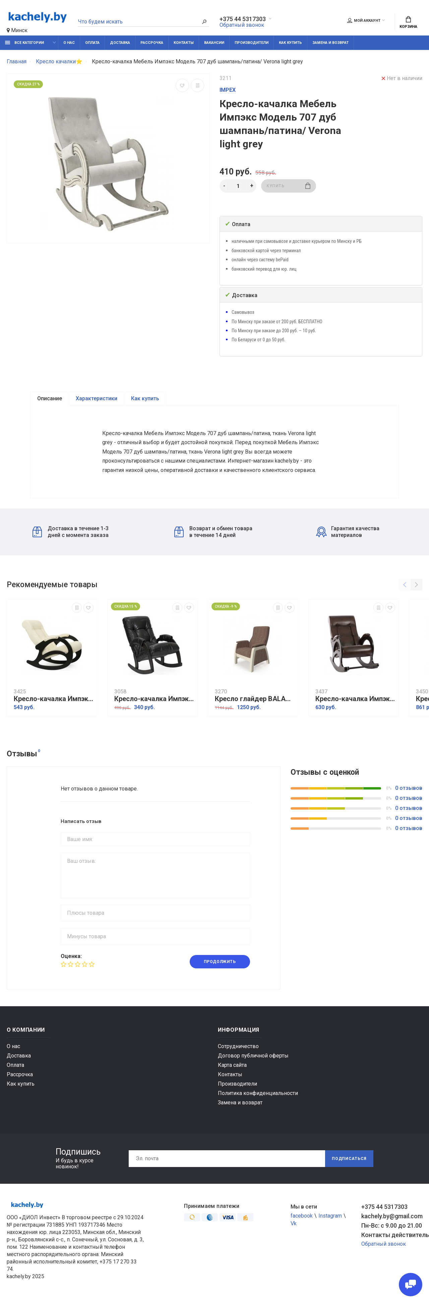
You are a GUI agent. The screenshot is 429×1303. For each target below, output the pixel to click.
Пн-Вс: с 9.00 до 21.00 (391, 1225)
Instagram (330, 1216)
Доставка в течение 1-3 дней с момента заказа (71, 531)
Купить (288, 186)
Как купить (290, 43)
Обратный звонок (242, 25)
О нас (69, 43)
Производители (251, 43)
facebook (302, 1216)
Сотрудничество (238, 1046)
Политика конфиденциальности (258, 1093)
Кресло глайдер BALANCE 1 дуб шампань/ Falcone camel (255, 699)
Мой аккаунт (363, 20)
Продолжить (220, 961)
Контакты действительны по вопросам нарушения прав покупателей (391, 1234)
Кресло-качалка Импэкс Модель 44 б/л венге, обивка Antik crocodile (355, 699)
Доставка (120, 43)
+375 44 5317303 (243, 19)
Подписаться (349, 1158)
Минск (17, 30)
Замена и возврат (330, 43)
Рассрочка (151, 43)
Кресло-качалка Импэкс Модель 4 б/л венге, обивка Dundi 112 (54, 699)
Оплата (92, 43)
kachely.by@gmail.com (391, 1216)
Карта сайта (232, 1065)
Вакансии (214, 43)
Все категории (24, 43)
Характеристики (96, 398)
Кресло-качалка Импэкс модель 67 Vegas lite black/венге (154, 699)
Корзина (408, 22)
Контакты (184, 43)
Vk (294, 1223)
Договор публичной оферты (253, 1055)
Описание (49, 398)
